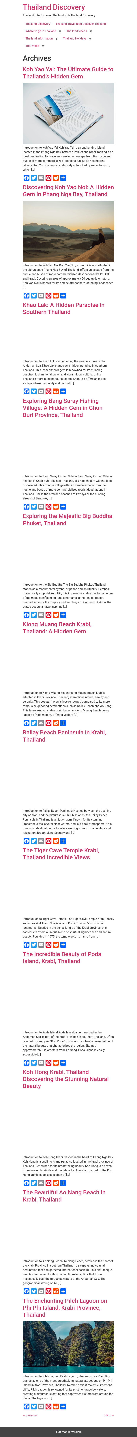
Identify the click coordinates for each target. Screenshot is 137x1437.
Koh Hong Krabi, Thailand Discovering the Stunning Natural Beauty (66, 1079)
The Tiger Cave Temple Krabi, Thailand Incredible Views (61, 854)
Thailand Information (39, 38)
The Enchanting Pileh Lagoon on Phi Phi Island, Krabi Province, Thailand (65, 1307)
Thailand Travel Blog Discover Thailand (81, 24)
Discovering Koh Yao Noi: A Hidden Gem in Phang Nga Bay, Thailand (68, 191)
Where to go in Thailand (41, 31)
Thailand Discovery (54, 7)
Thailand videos (77, 31)
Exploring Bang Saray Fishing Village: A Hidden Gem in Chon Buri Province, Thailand (63, 407)
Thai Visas (32, 46)
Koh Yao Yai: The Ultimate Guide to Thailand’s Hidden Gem (68, 73)
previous (30, 1415)
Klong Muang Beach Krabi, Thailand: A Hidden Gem (57, 628)
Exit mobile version (68, 1432)
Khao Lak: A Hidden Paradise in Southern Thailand (64, 308)
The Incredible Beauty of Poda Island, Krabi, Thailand (62, 958)
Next (109, 1415)
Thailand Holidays (74, 38)
